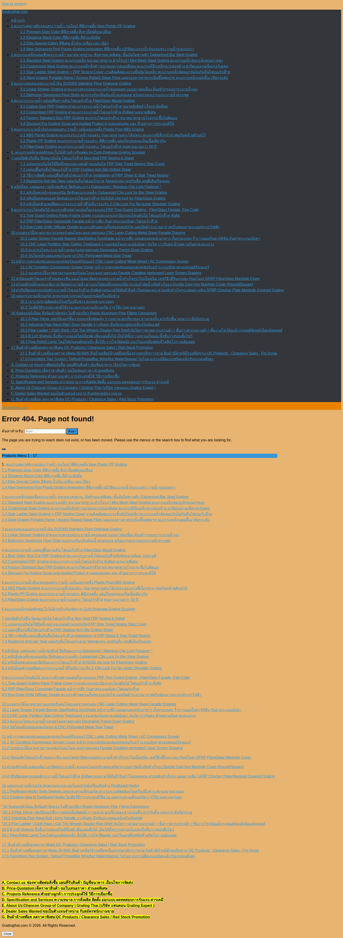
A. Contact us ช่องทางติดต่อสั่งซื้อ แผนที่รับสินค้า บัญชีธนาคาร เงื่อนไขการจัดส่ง (75, 365)
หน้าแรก (18, 20)
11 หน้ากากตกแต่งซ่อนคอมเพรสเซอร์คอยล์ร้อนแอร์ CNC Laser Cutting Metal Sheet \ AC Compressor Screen (99, 261)
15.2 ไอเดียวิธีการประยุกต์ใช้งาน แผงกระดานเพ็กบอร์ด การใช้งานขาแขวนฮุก (82, 307)
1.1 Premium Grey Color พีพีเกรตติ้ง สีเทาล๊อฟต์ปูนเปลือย (65, 32)
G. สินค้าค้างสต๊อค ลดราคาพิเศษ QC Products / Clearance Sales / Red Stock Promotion (82, 399)
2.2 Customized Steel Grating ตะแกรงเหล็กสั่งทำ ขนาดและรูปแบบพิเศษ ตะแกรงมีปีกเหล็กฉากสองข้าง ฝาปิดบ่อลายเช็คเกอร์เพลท (124, 66)
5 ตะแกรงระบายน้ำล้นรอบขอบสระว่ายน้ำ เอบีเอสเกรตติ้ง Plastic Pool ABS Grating (77, 129)
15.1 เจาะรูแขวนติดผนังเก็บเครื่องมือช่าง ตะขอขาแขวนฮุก (67, 302)
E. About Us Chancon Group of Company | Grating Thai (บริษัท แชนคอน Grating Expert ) (83, 388)
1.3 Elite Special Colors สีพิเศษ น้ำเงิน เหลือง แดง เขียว (64, 43)
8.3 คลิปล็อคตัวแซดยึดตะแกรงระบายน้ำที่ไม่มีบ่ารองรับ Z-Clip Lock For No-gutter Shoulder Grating (100, 204)
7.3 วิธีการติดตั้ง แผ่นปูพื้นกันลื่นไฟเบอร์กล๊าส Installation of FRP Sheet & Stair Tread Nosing (94, 175)
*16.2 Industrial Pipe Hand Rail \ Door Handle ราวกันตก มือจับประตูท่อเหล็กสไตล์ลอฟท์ (72, 818)
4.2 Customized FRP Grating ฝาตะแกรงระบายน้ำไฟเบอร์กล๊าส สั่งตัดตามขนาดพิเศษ (88, 112)
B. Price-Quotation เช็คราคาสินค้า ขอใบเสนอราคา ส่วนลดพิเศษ (62, 370)
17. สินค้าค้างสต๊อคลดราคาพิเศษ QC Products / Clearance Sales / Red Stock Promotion (73, 845)
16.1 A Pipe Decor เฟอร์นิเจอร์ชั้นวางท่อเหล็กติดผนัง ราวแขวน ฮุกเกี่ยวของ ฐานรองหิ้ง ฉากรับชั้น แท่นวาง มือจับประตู (114, 319)
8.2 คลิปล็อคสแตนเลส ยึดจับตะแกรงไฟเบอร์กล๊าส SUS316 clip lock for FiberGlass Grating (92, 198)
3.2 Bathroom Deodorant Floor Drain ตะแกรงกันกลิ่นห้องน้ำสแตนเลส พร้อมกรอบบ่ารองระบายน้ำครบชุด (104, 95)
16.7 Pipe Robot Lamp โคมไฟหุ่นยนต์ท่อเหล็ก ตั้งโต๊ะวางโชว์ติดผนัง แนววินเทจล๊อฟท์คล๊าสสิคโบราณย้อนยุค (107, 342)
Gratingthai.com (15, 12)
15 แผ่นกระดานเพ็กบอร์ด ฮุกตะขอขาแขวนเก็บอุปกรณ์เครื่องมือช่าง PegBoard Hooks (70, 786)
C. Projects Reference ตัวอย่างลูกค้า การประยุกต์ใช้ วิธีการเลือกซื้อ (65, 376)
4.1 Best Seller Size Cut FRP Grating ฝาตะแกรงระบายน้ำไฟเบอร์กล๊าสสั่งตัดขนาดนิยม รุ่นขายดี (79, 556)
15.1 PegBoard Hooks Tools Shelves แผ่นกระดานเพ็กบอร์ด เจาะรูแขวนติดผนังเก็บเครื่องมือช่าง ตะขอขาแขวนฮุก (93, 791)
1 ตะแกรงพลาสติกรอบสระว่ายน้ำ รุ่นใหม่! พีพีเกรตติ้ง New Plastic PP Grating (73, 26)
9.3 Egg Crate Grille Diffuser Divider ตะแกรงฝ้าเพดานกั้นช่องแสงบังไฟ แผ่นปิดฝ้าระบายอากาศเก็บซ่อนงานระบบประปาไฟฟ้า (120, 227)
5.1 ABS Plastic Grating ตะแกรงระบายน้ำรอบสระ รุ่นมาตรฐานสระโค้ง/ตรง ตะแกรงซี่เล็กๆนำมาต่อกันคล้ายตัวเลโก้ (113, 135)
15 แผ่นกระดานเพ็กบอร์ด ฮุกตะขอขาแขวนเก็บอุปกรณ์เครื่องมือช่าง (65, 296)
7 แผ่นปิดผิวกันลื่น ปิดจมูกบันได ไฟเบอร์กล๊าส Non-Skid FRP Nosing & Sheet (72, 158)
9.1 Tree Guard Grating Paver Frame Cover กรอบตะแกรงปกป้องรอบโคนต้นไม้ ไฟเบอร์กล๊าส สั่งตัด (100, 215)
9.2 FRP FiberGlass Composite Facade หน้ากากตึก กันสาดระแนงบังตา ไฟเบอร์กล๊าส (88, 221)
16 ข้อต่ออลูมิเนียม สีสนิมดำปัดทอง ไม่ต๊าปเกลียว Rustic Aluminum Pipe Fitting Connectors (84, 313)
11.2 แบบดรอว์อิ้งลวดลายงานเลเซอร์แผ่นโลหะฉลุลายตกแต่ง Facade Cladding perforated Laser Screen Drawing (110, 273)
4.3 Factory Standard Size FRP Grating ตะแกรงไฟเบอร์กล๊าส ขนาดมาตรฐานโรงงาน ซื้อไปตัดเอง (98, 118)
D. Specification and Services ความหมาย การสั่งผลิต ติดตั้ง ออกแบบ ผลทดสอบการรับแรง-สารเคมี (90, 382)
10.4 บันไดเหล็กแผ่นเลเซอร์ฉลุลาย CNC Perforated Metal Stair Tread (75, 256)
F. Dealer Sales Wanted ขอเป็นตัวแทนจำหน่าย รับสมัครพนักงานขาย (66, 393)
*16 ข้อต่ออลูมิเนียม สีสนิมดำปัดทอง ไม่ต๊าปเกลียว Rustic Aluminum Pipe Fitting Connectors (75, 806)
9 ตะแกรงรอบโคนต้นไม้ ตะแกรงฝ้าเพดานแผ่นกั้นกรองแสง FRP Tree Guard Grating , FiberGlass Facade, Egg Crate (105, 210)
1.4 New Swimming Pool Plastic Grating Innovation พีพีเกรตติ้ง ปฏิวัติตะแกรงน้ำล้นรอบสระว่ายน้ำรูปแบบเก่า (107, 49)
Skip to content (14, 4)
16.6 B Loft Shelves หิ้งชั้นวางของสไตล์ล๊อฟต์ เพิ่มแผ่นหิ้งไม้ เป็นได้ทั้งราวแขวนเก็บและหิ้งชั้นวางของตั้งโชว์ (106, 336)
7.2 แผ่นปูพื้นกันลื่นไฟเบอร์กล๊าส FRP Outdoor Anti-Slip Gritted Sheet (75, 170)
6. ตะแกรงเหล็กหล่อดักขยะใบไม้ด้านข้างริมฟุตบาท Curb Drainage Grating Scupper (78, 152)
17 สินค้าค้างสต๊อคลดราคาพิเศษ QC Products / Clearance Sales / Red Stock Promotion (82, 347)
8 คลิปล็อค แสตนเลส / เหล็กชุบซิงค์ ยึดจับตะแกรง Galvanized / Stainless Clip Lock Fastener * (86, 187)
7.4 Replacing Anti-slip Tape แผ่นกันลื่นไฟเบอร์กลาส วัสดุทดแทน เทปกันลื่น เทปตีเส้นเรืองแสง (95, 181)
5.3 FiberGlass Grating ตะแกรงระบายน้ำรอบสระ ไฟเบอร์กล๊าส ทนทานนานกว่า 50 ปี (88, 147)
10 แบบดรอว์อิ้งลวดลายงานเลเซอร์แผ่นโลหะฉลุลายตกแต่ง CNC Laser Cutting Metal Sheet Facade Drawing (98, 233)
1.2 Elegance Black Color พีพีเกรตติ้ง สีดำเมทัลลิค (60, 37)
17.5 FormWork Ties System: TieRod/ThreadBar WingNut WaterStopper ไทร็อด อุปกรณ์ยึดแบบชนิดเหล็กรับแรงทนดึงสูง (116, 359)
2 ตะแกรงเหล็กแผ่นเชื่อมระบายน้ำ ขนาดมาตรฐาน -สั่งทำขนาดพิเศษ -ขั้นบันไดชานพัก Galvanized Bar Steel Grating (104, 55)
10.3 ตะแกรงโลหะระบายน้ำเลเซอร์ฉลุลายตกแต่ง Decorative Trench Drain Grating (86, 250)
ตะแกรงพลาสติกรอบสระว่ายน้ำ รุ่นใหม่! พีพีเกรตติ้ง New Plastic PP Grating (66, 464)
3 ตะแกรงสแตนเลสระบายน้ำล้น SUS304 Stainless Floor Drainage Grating (71, 83)
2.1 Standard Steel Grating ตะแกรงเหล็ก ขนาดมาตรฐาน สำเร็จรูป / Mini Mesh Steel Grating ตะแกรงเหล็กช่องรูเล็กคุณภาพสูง (121, 60)
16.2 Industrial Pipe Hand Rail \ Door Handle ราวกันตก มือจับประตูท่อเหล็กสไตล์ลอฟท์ (90, 325)
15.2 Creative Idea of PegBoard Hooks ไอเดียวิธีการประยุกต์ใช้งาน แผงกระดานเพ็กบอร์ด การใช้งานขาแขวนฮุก (92, 797)
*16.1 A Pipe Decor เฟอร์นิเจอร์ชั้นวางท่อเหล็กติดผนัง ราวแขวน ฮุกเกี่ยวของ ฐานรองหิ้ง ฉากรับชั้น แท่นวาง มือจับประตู (97, 812)
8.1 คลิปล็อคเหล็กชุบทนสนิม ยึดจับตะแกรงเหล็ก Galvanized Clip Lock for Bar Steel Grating (93, 192)
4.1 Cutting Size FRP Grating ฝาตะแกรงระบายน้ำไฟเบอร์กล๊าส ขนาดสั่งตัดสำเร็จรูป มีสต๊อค (94, 106)
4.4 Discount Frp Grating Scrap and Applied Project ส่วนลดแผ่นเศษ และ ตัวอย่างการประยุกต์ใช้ (97, 124)
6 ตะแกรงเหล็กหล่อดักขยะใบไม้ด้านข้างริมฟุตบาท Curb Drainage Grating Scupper (68, 609)
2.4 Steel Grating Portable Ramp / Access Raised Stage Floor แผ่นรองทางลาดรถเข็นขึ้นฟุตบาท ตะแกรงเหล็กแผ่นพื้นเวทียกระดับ (124, 78)
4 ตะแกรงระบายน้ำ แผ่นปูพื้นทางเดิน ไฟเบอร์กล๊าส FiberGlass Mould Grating (73, 101)
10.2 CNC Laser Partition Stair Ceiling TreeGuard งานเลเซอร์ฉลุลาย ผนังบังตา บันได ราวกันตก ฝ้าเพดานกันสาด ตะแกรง (117, 244)
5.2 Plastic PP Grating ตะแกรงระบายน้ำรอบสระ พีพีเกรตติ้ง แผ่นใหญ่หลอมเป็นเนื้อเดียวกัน (93, 141)
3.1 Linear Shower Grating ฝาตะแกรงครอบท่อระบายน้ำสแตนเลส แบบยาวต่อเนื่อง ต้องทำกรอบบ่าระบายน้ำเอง (109, 89)
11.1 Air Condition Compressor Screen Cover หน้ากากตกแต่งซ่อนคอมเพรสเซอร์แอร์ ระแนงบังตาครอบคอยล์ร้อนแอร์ (114, 267)
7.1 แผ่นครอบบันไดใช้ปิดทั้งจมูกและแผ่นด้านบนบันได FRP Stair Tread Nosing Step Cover (92, 164)
